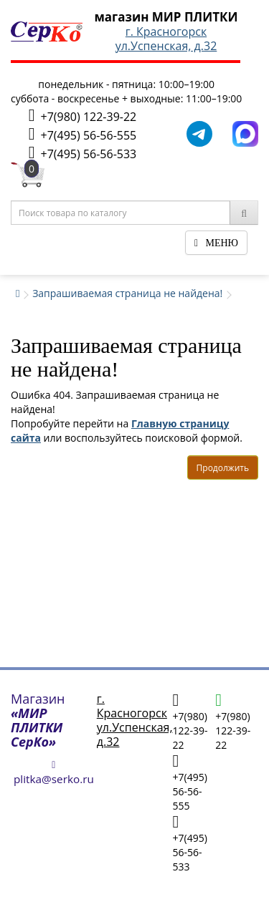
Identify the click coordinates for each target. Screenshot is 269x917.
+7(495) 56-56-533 (82, 153)
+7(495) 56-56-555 (82, 134)
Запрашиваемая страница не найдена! (127, 293)
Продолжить (223, 468)
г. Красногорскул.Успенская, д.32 (166, 39)
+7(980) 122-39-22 (82, 116)
